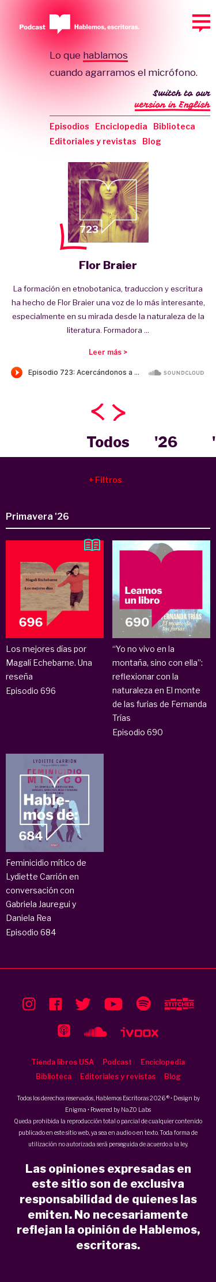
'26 (165, 442)
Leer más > (108, 352)
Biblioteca (174, 126)
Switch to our (172, 100)
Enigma (75, 1109)
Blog (151, 141)
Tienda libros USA (62, 1062)
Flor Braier (108, 265)
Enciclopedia (121, 126)
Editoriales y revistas (93, 141)
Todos (108, 442)
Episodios (69, 126)
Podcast (117, 1062)
